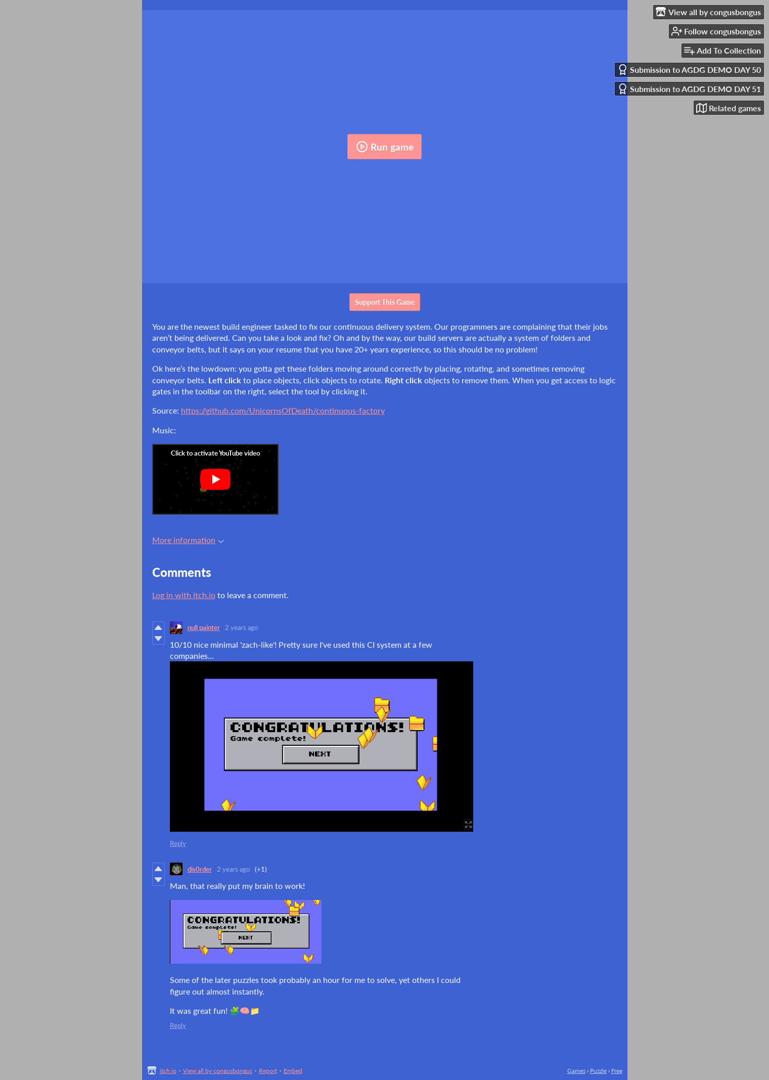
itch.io (168, 1070)
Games (576, 1070)
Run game (385, 147)
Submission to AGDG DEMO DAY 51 (689, 88)
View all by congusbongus (217, 1070)
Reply (178, 843)
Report (268, 1070)
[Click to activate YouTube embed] (215, 479)
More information (188, 540)
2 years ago (241, 627)
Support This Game (385, 302)
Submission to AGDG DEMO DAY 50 (689, 69)
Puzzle (598, 1070)
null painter (204, 627)
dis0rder (200, 869)
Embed (293, 1070)
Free (616, 1070)
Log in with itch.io (183, 595)
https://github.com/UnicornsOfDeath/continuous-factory (283, 410)
